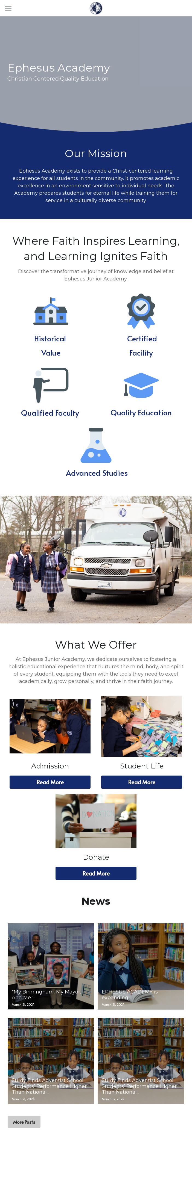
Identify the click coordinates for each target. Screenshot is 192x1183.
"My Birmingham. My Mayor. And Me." (46, 995)
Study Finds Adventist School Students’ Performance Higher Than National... (49, 1086)
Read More (50, 782)
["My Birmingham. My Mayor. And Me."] (51, 966)
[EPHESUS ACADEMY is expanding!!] (141, 966)
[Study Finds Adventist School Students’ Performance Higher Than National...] (51, 1061)
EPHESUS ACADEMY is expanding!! (130, 995)
